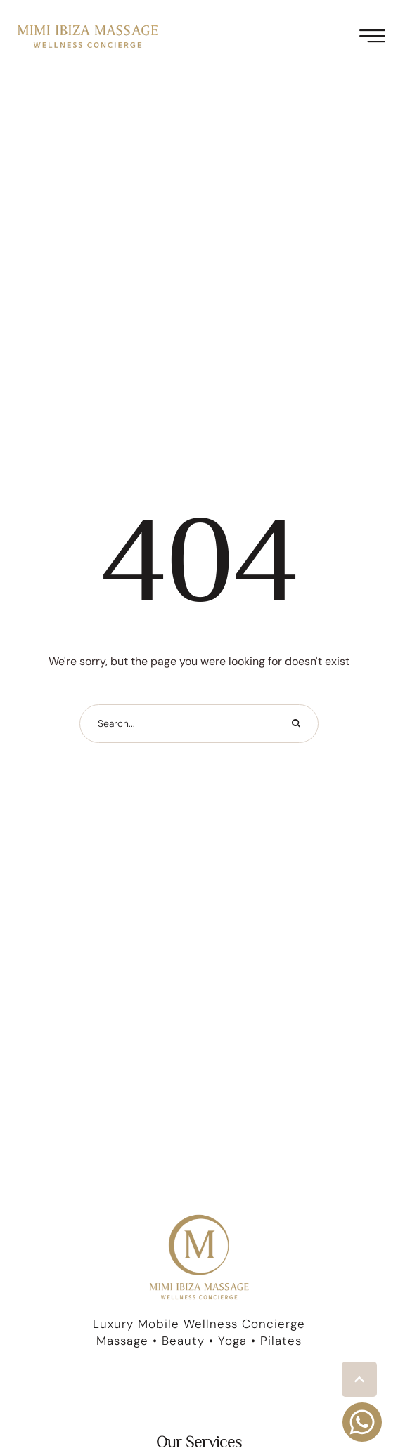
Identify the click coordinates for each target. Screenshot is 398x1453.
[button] (359, 1379)
